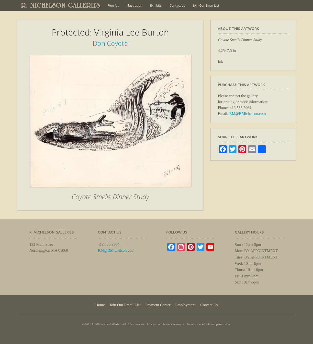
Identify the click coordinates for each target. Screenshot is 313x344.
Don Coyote (110, 43)
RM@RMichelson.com (247, 113)
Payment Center (157, 305)
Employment (185, 305)
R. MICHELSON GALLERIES (61, 5)
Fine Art (113, 5)
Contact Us (177, 5)
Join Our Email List (206, 5)
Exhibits (156, 5)
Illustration (134, 5)
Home (100, 305)
